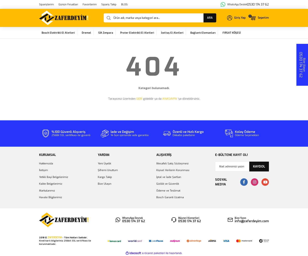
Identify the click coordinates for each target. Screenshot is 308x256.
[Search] (160, 17)
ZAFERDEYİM (55, 237)
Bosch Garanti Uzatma (170, 197)
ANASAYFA (169, 99)
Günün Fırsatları (68, 4)
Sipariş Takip (108, 4)
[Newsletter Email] (242, 166)
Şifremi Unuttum (108, 170)
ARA (210, 18)
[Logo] (63, 18)
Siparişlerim (46, 4)
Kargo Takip (105, 177)
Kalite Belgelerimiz (50, 183)
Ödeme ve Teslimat (168, 190)
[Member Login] (236, 17)
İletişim (43, 170)
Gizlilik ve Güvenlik (167, 183)
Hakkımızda (46, 163)
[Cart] (259, 18)
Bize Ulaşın (104, 183)
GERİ (139, 99)
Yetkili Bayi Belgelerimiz (53, 177)
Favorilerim (90, 4)
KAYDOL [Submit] (259, 166)
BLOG (124, 4)
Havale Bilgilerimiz (50, 197)
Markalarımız (47, 190)
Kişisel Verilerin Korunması (172, 170)
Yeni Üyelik (104, 163)
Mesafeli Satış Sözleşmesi (172, 163)
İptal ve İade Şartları (168, 177)
